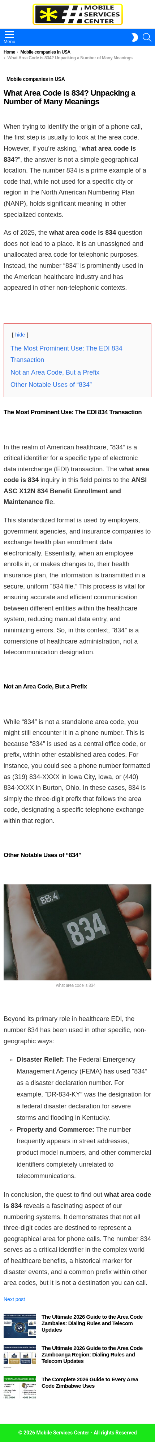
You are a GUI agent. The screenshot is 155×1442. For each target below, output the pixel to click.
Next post (14, 1299)
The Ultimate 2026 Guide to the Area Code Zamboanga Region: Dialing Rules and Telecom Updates (92, 1354)
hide (20, 335)
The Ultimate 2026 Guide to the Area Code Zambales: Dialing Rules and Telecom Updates (92, 1323)
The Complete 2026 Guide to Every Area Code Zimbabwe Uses (90, 1382)
